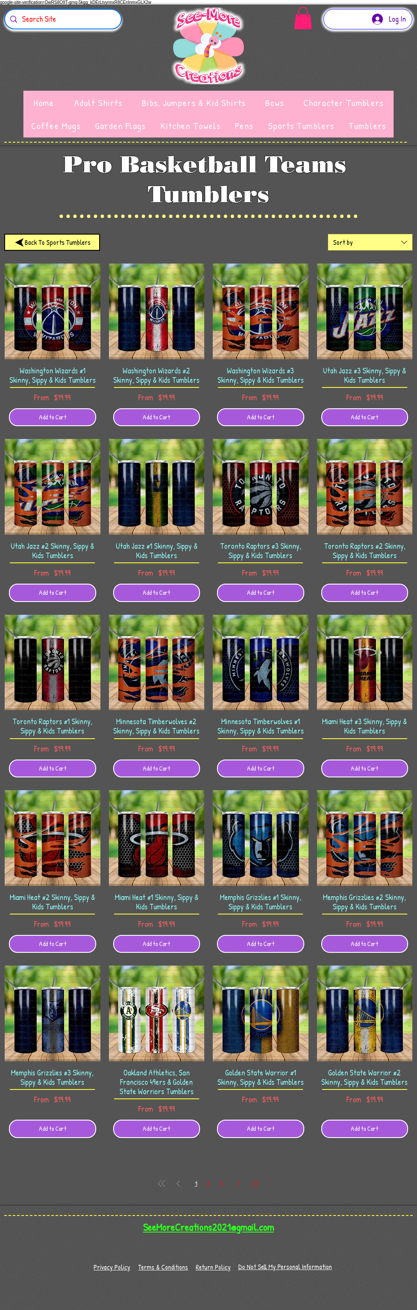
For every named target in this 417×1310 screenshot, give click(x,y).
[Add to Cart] (52, 417)
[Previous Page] (178, 1183)
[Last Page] (255, 1183)
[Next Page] (239, 1183)
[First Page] (162, 1183)
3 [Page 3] (221, 1183)
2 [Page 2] (208, 1183)
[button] (303, 18)
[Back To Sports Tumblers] (52, 242)
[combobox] (370, 242)
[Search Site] (62, 19)
